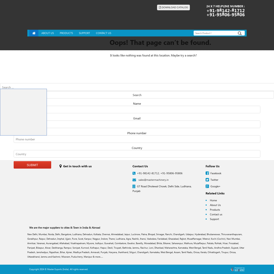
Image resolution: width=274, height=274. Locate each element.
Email (137, 118)
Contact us (216, 214)
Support (214, 219)
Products (215, 209)
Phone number (137, 133)
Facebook (215, 173)
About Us (215, 205)
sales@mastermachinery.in (151, 179)
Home (213, 200)
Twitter (214, 179)
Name (137, 103)
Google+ (215, 186)
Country (137, 148)
